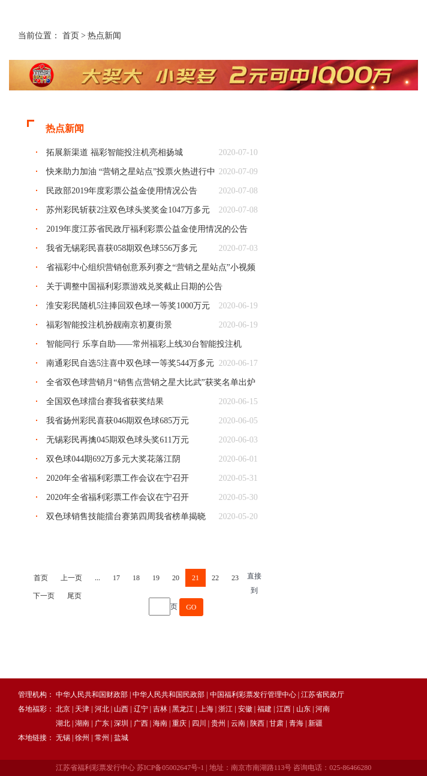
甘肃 (276, 723)
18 (136, 578)
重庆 (179, 723)
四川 (199, 723)
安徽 (245, 709)
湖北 (63, 723)
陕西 (257, 723)
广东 (102, 723)
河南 (322, 709)
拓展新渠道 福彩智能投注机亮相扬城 (114, 152)
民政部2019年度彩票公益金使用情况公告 (121, 190)
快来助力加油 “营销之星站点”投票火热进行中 (130, 171)
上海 (206, 709)
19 (156, 578)
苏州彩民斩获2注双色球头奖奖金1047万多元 (128, 209)
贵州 (218, 723)
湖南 (82, 723)
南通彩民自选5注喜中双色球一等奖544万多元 (130, 363)
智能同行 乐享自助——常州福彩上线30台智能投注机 (144, 344)
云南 (238, 723)
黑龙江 (183, 709)
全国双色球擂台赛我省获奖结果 (105, 401)
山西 (121, 709)
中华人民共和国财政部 (92, 694)
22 (215, 578)
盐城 (121, 737)
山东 (303, 709)
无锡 (63, 737)
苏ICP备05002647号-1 (171, 767)
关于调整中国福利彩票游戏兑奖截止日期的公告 (134, 286)
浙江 (225, 709)
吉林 (160, 709)
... (97, 578)
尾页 (74, 596)
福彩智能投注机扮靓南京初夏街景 (109, 324)
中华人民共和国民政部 (169, 694)
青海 (296, 723)
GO (191, 607)
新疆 (315, 723)
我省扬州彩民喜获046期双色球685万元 (117, 420)
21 (195, 578)
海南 (160, 723)
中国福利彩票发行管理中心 (253, 694)
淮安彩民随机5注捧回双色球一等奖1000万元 (128, 305)
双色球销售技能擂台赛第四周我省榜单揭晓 (126, 516)
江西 (283, 709)
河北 (102, 709)
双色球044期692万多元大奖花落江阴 (113, 458)
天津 (82, 709)
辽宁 (141, 709)
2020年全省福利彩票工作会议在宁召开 (117, 478)
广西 (141, 723)
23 (235, 578)
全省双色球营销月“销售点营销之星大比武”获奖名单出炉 (150, 382)
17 (116, 578)
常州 (102, 737)
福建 (264, 709)
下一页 (44, 596)
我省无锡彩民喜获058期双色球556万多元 (121, 248)
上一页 (71, 578)
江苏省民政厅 (322, 694)
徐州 (82, 737)
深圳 (121, 723)
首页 (70, 35)
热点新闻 (104, 35)
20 (175, 578)
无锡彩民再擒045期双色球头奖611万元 (117, 439)
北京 (63, 709)
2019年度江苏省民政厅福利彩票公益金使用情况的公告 (147, 229)
